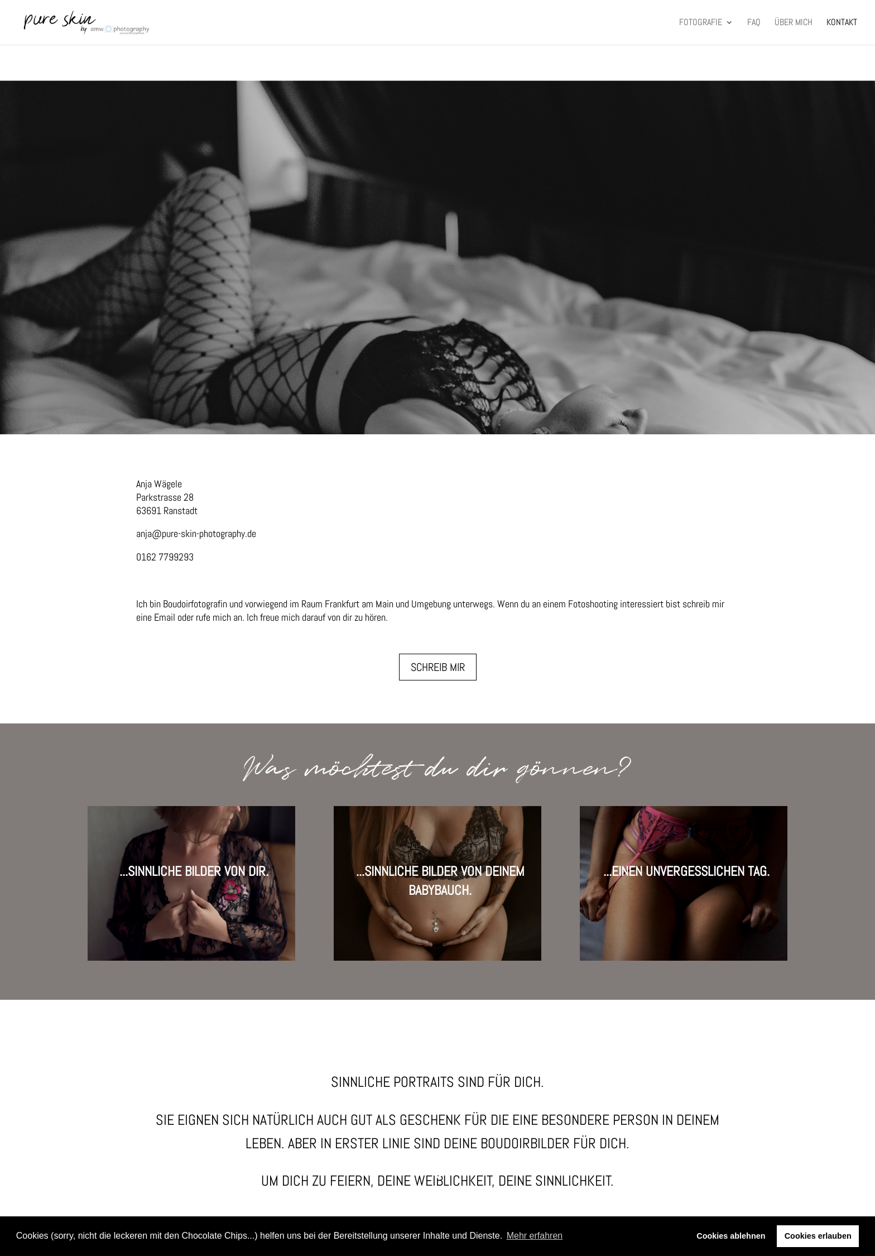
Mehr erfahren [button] (535, 1235)
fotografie (700, 23)
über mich (793, 23)
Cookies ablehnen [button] (730, 1235)
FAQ (754, 23)
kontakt (841, 23)
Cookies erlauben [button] (818, 1235)
